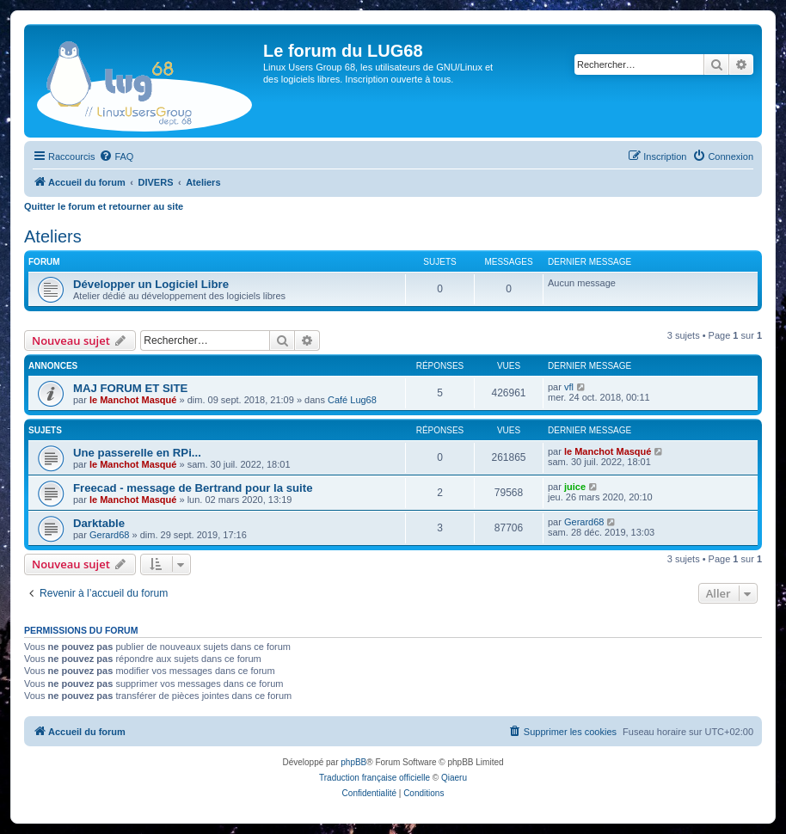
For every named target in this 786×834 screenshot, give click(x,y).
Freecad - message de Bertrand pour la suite (193, 487)
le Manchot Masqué (132, 400)
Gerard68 (109, 535)
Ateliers (53, 236)
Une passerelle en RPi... (137, 452)
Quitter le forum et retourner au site (103, 206)
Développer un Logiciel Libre (151, 284)
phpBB (353, 762)
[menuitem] (116, 156)
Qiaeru (454, 777)
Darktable (99, 523)
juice (575, 486)
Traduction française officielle (374, 777)
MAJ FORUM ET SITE (130, 388)
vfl (569, 387)
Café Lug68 (352, 400)
